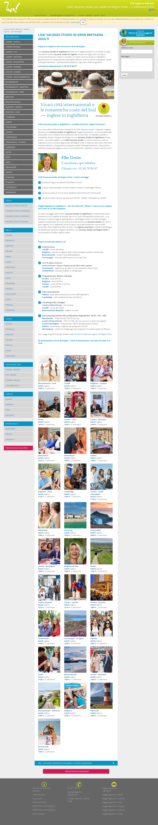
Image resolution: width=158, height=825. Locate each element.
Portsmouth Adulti (43, 747)
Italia (8, 410)
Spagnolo (10, 240)
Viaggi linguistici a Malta (112, 794)
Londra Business (48, 265)
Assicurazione (38, 814)
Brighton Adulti (68, 711)
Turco (8, 299)
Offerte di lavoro (39, 802)
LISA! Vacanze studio (85, 129)
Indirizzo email (127, 48)
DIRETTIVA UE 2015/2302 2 (43, 810)
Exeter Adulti (93, 567)
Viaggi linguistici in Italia (112, 814)
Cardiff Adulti (67, 384)
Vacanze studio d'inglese (16, 205)
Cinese (8, 262)
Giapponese (10, 267)
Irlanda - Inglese (13, 380)
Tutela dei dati (38, 794)
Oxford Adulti (93, 456)
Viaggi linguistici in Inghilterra (110, 789)
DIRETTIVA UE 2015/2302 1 (43, 806)
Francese (9, 246)
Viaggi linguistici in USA (112, 802)
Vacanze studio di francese (17, 216)
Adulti (26, 29)
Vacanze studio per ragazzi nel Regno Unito (93, 334)
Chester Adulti (93, 639)
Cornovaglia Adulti (95, 531)
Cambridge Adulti (69, 492)
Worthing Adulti (68, 531)
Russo (8, 278)
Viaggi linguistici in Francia (113, 810)
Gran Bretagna (12, 37)
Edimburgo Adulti (43, 531)
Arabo (8, 256)
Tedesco (9, 289)
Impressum (37, 798)
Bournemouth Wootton (53, 310)
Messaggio (125, 56)
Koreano (9, 305)
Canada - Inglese (13, 369)
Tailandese (10, 283)
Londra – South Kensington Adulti (96, 494)
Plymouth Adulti (94, 711)
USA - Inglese (11, 375)
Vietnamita (10, 310)
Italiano (9, 251)
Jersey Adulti (41, 420)
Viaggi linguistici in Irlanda (113, 798)
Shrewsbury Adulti (69, 456)
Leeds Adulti (40, 675)
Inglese (6, 31)
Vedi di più (75, 22)
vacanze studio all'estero (13, 29)
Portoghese (11, 294)
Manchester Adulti (43, 456)
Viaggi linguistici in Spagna (113, 806)
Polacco (9, 273)
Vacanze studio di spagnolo (18, 211)
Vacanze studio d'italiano (17, 221)
